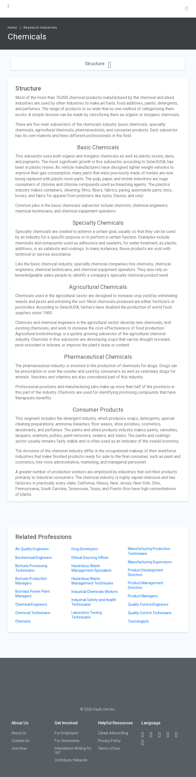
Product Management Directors (145, 585)
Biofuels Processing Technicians (31, 568)
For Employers (66, 733)
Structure (98, 63)
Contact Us (20, 741)
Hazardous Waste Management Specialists (91, 568)
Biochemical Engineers (33, 558)
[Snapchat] (145, 743)
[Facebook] (145, 735)
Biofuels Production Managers (31, 581)
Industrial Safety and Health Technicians (93, 602)
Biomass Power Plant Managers (32, 593)
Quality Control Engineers (148, 604)
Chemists (23, 621)
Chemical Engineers (31, 604)
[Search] (186, 9)
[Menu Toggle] (8, 6)
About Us (18, 733)
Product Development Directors (145, 572)
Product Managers (143, 596)
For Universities (67, 741)
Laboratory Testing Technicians (86, 615)
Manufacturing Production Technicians (149, 551)
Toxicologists (138, 621)
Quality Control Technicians (150, 613)
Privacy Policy (109, 741)
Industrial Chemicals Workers (94, 592)
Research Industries (40, 27)
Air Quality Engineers (32, 549)
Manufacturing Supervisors (150, 562)
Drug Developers (84, 549)
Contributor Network (71, 760)
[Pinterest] (178, 735)
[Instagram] (170, 735)
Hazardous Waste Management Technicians (92, 581)
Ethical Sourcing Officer (90, 558)
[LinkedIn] (153, 735)
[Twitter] (161, 735)
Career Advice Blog (113, 733)
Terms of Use (109, 748)
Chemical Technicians (32, 613)
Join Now (19, 748)
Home (12, 27)
